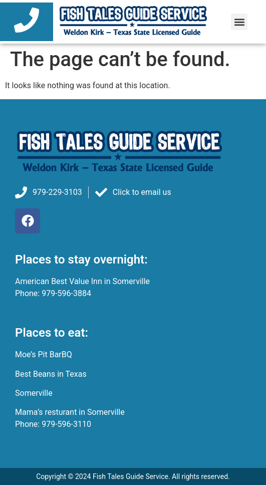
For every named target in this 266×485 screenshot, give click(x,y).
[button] (239, 22)
